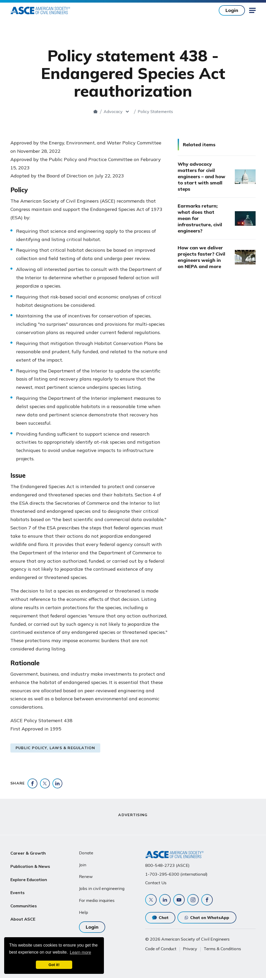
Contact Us (156, 882)
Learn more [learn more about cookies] (80, 952)
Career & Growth (28, 852)
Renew (86, 876)
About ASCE (22, 914)
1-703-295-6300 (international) (176, 874)
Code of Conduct (160, 948)
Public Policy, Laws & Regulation (55, 748)
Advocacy (113, 111)
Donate (86, 852)
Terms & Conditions (222, 948)
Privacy (190, 948)
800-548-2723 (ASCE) (167, 865)
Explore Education (28, 877)
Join (82, 864)
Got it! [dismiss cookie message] (54, 965)
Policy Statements (155, 111)
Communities (23, 902)
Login (231, 10)
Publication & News (30, 865)
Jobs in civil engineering (101, 888)
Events (17, 890)
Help (83, 912)
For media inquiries (97, 900)
